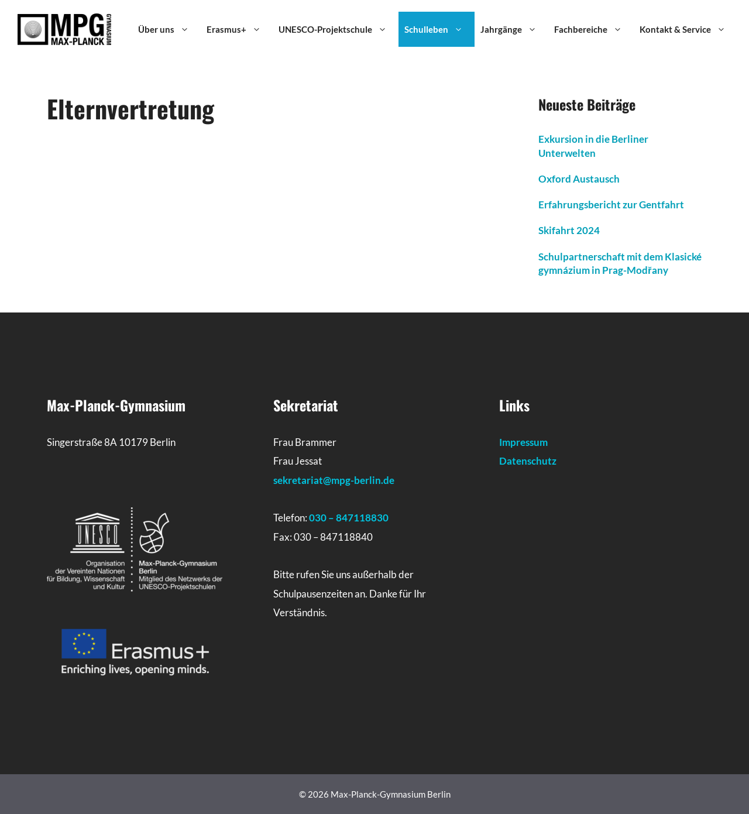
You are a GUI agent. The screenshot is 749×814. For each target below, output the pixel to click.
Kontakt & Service (688, 29)
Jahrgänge (514, 29)
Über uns (169, 29)
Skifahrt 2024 (569, 230)
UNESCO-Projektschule (338, 29)
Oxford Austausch (579, 179)
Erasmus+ (240, 29)
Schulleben (439, 29)
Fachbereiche (594, 29)
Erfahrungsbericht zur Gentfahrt (611, 204)
